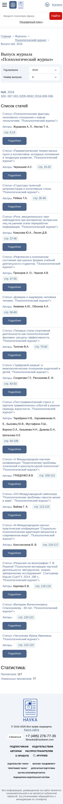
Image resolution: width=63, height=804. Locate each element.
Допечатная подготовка (43, 768)
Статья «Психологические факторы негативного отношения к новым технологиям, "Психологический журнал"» (30, 117)
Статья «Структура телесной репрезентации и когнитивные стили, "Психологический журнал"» (27, 189)
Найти (55, 16)
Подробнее (14, 140)
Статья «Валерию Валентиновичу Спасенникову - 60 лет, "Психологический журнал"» (30, 608)
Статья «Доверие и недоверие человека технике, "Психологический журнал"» (29, 299)
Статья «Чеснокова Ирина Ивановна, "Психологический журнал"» (27, 637)
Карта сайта (31, 729)
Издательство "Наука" (18, 764)
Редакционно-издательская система (31, 777)
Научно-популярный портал (31, 773)
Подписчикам (19, 746)
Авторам (16, 751)
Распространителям (39, 751)
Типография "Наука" (17, 768)
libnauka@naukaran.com (40, 739)
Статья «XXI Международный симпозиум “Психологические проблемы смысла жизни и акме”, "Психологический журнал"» (31, 497)
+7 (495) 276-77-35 (41, 736)
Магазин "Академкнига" (44, 764)
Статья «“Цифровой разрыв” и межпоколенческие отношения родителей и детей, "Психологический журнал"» (31, 369)
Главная (6, 36)
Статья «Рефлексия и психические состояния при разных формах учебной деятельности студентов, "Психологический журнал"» (31, 262)
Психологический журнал (30, 40)
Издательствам (42, 746)
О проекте (22, 755)
